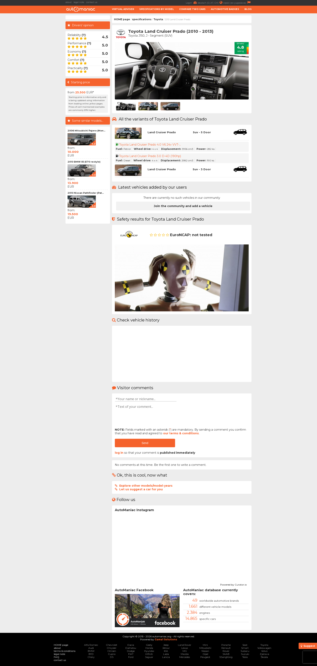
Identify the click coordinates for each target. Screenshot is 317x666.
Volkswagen (264, 647)
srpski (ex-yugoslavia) (237, 2)
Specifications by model (156, 9)
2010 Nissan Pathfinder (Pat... (86, 192)
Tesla (245, 657)
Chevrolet (111, 644)
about (69, 2)
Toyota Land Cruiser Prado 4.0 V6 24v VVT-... (150, 144)
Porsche (226, 644)
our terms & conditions (181, 433)
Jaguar (149, 657)
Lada (166, 653)
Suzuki (245, 653)
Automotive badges (225, 9)
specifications (141, 19)
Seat (244, 644)
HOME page (122, 19)
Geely (149, 644)
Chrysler (111, 647)
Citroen (111, 650)
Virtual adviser (123, 9)
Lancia (166, 657)
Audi (91, 647)
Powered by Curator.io (233, 584)
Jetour (166, 647)
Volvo (264, 650)
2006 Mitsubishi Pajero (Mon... (86, 130)
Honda (149, 647)
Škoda (264, 657)
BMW (91, 650)
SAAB (226, 653)
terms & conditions (64, 650)
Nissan (205, 650)
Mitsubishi (205, 647)
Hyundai (149, 650)
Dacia (130, 644)
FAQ (56, 657)
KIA (166, 650)
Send (145, 443)
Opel (205, 653)
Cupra (111, 653)
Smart (245, 647)
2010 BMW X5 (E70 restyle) (84, 161)
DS (111, 657)
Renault (226, 647)
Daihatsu (130, 647)
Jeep (166, 644)
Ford (130, 657)
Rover (226, 650)
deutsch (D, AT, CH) (210, 2)
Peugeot (205, 657)
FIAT (130, 653)
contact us (91, 2)
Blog (247, 9)
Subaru (245, 650)
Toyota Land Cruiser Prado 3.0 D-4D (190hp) (150, 156)
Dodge (131, 650)
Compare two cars (192, 9)
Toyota (158, 19)
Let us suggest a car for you (141, 489)
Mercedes (184, 657)
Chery (91, 657)
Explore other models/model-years (145, 485)
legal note (79, 2)
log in (119, 453)
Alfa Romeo (91, 644)
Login (192, 2)
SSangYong (225, 657)
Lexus (184, 647)
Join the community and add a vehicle (183, 206)
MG (185, 650)
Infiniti (149, 653)
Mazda (185, 653)
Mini (205, 644)
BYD (91, 653)
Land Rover (184, 644)
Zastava (264, 653)
